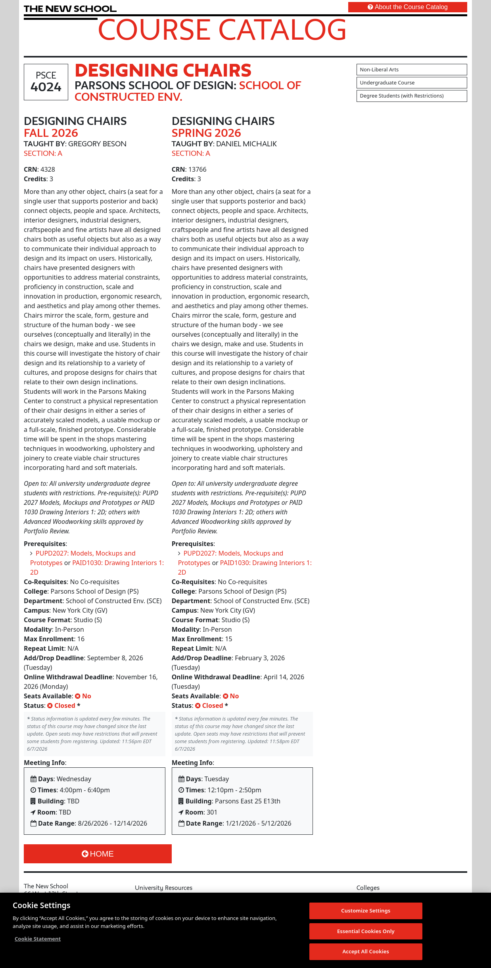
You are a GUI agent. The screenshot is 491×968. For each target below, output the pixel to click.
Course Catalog (222, 29)
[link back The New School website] (70, 8)
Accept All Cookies (365, 951)
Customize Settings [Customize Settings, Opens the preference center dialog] (365, 910)
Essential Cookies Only (366, 931)
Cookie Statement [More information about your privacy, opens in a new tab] (38, 938)
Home (98, 853)
